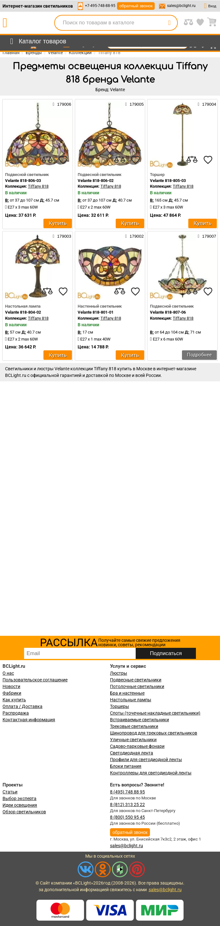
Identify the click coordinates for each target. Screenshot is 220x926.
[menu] (37, 41)
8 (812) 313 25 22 (127, 804)
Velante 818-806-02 (95, 180)
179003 (62, 236)
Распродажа (16, 713)
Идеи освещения (20, 805)
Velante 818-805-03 (168, 180)
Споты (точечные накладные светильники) (155, 713)
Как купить (14, 699)
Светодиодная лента (131, 752)
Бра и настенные (127, 693)
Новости (11, 686)
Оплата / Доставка (22, 706)
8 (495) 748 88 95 (127, 791)
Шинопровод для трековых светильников (153, 732)
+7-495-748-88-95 (100, 5)
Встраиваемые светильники (139, 719)
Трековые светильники (134, 726)
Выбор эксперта (19, 798)
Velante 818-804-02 (23, 312)
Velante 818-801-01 (95, 312)
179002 (134, 236)
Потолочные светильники (137, 686)
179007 (207, 236)
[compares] (47, 159)
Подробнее (199, 355)
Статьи (10, 791)
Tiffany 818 (38, 186)
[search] (169, 23)
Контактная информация (29, 719)
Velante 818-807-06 (168, 312)
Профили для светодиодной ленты (146, 759)
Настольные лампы (130, 699)
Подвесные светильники (135, 679)
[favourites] (63, 159)
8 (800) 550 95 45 (127, 817)
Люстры (118, 673)
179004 (207, 104)
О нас (8, 673)
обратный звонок (135, 5)
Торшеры (119, 706)
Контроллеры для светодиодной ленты (150, 772)
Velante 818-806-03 (23, 180)
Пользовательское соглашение (35, 679)
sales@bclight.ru (181, 5)
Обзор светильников (24, 811)
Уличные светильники (133, 739)
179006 (62, 104)
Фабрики (12, 693)
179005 (134, 104)
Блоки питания (125, 766)
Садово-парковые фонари (137, 746)
